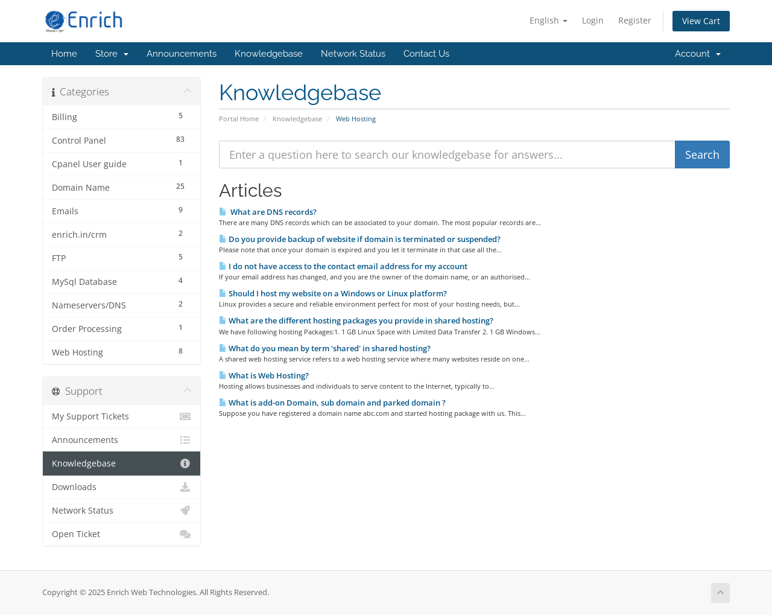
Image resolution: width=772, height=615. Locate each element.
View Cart (701, 21)
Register (634, 20)
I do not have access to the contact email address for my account (343, 266)
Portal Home (239, 118)
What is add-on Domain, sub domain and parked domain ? (332, 402)
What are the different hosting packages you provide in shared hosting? (356, 320)
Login (593, 20)
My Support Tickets (121, 416)
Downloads (121, 487)
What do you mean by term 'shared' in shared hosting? (325, 348)
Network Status (353, 53)
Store (111, 53)
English (549, 20)
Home (64, 53)
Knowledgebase (269, 53)
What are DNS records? (268, 211)
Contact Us (426, 53)
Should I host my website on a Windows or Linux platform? (333, 293)
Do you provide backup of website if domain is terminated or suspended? (360, 239)
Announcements (182, 53)
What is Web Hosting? (264, 375)
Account (698, 53)
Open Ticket (121, 534)
